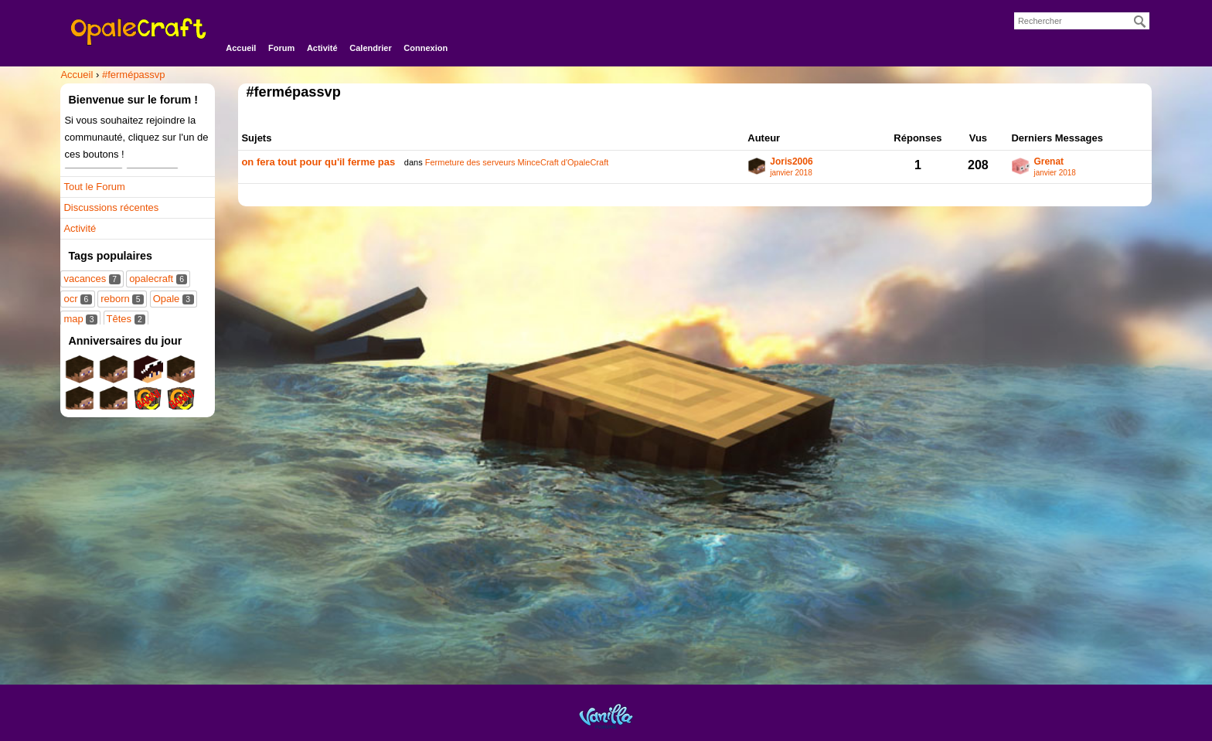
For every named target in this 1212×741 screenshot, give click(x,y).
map (80, 319)
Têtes (126, 319)
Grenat (1048, 162)
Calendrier (370, 48)
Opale (173, 298)
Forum (281, 48)
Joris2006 (791, 162)
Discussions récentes (110, 207)
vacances (91, 278)
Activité (322, 48)
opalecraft (158, 278)
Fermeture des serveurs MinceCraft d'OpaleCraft (516, 162)
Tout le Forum (93, 186)
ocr (77, 298)
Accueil (241, 48)
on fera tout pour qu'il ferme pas (318, 162)
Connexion (425, 48)
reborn (122, 298)
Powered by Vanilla (606, 716)
